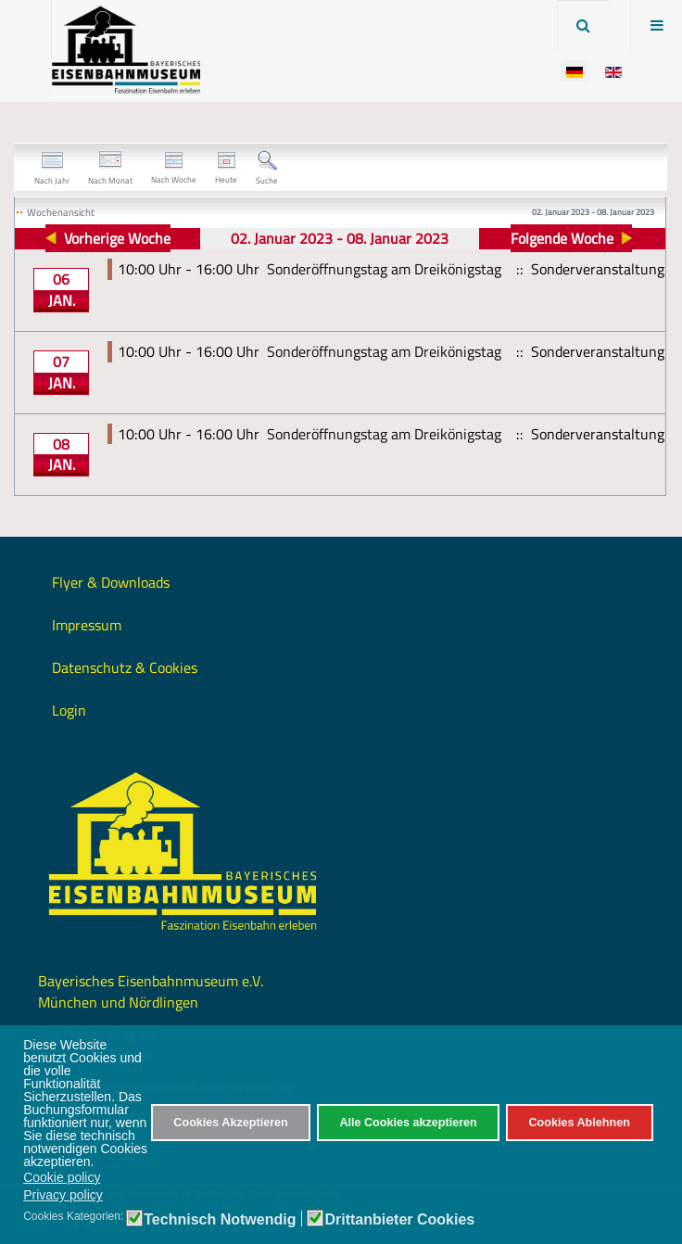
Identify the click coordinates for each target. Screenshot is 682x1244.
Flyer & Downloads (111, 582)
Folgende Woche (562, 238)
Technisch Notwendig (220, 1219)
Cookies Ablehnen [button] (578, 1122)
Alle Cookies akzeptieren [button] (407, 1122)
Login (69, 710)
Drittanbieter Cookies (399, 1219)
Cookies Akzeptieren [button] (230, 1122)
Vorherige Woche (117, 238)
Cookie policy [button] (61, 1177)
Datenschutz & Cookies (124, 667)
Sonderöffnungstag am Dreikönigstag (384, 269)
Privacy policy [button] (63, 1194)
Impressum (86, 625)
